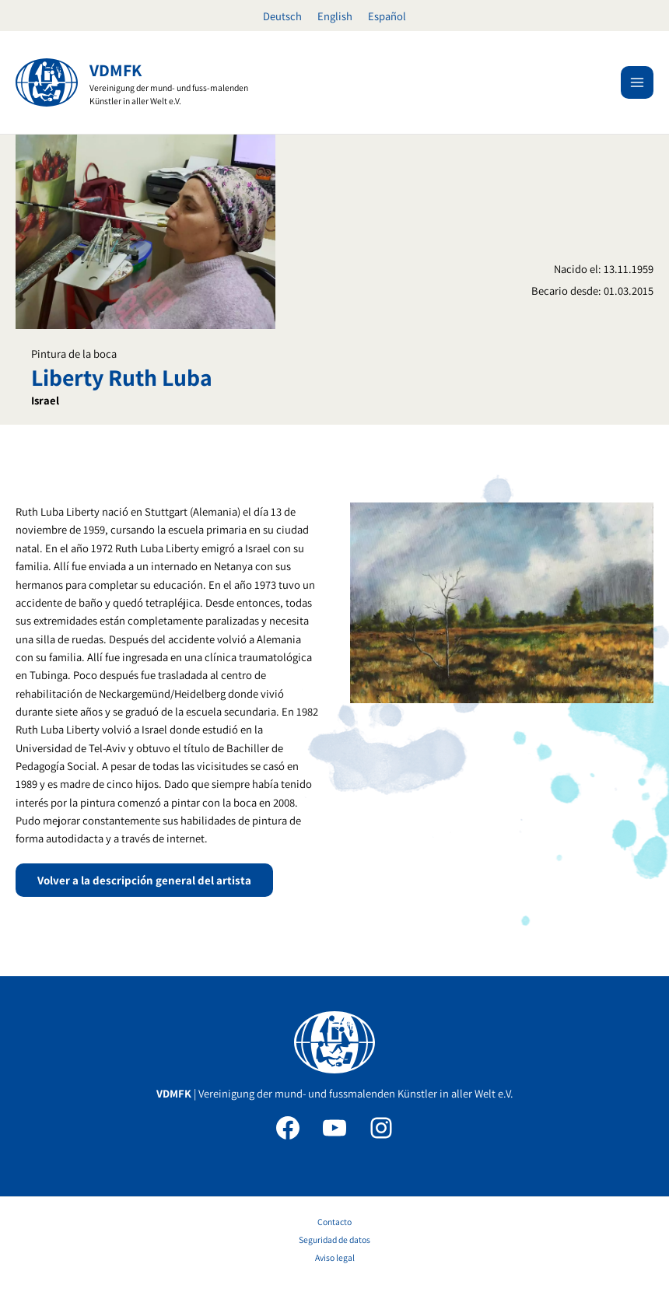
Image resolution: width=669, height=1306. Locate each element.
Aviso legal (335, 1257)
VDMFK (115, 70)
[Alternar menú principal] (637, 82)
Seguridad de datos (334, 1239)
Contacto (334, 1221)
